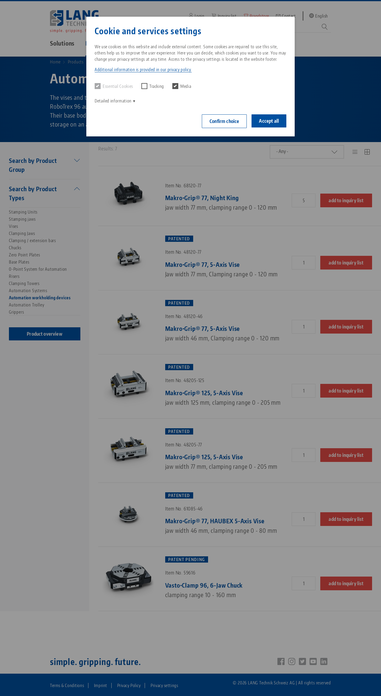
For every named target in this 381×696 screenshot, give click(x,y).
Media (181, 86)
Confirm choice (224, 121)
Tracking (152, 86)
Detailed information (113, 100)
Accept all (269, 121)
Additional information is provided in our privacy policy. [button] (143, 69)
